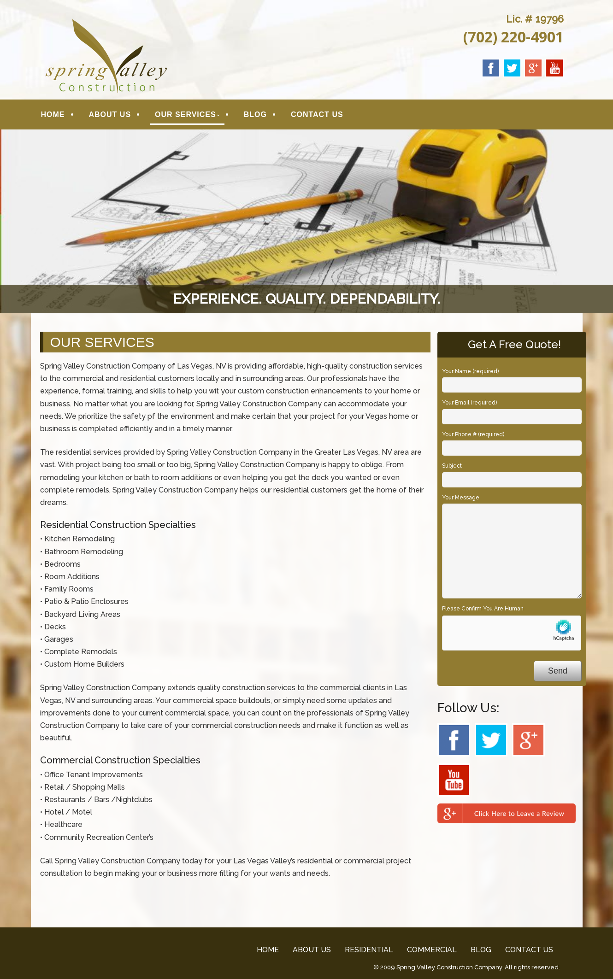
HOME (53, 114)
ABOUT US (110, 114)
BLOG (255, 114)
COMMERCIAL (432, 949)
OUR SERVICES (185, 114)
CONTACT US (317, 114)
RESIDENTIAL (369, 949)
